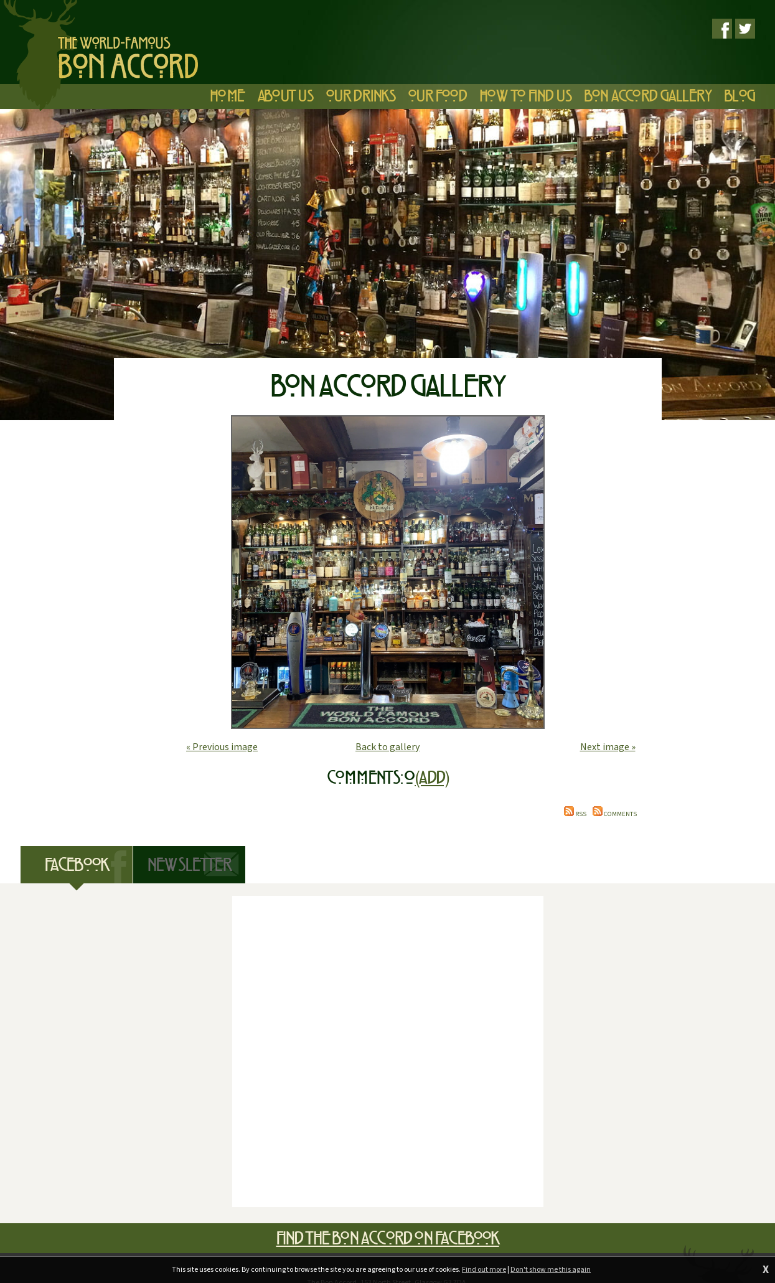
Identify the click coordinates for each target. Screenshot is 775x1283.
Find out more (484, 1269)
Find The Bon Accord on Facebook (387, 1238)
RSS (575, 814)
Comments (615, 814)
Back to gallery (387, 747)
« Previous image (222, 747)
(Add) (431, 777)
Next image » (608, 747)
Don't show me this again (550, 1269)
